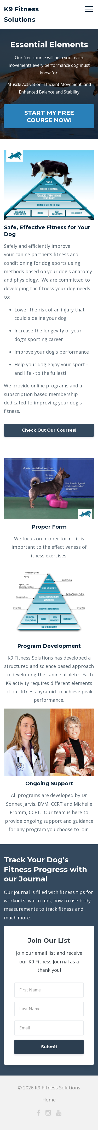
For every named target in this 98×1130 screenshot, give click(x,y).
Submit (49, 1046)
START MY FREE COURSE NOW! (49, 116)
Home (49, 1099)
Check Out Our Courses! (49, 430)
